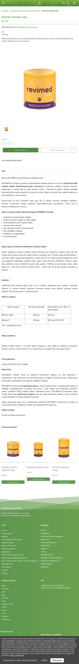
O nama (4, 530)
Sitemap (5, 573)
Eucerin (4, 610)
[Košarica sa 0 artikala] (74, 3)
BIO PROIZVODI (47, 555)
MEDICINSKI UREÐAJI (49, 542)
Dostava (4, 536)
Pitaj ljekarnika (7, 564)
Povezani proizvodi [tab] (9, 427)
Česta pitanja (6, 567)
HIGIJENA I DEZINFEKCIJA (50, 561)
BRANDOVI (45, 567)
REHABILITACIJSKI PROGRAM (51, 558)
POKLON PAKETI (47, 564)
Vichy (4, 601)
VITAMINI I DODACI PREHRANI (52, 536)
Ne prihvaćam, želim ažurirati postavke (20, 660)
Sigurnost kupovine (9, 549)
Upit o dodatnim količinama (12, 160)
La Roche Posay (7, 604)
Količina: (4, 139)
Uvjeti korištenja (8, 542)
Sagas (4, 595)
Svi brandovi (6, 619)
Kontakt (4, 570)
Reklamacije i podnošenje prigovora (14, 558)
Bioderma (5, 616)
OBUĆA (43, 552)
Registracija (6, 552)
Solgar (4, 586)
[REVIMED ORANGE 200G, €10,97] (38, 447)
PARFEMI (44, 549)
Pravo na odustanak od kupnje (12, 555)
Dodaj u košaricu (13, 482)
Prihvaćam (57, 660)
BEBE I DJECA (46, 539)
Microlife (5, 598)
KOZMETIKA (45, 533)
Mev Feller (5, 589)
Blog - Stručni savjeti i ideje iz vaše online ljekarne (20, 561)
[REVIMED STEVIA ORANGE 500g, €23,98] (13, 447)
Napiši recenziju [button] (32, 27)
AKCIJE (43, 530)
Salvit (4, 592)
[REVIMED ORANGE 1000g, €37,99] (64, 447)
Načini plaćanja (7, 533)
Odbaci (45, 660)
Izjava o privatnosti (8, 545)
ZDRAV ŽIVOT (46, 545)
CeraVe (4, 607)
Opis (3, 171)
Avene (4, 613)
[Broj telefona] (68, 3)
